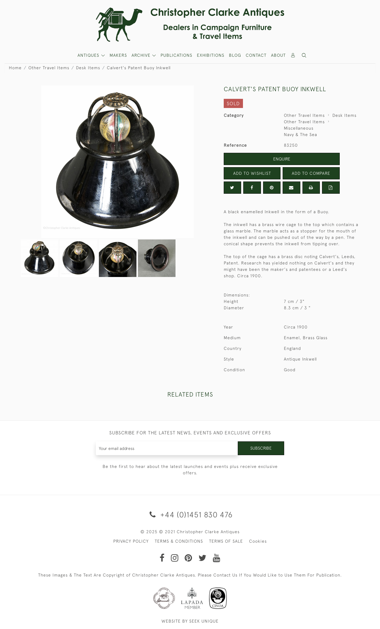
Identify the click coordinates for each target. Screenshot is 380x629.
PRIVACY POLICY (131, 541)
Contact (256, 55)
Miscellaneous (298, 128)
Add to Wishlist (252, 173)
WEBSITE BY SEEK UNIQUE (190, 621)
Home (15, 67)
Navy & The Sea (300, 134)
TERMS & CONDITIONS (179, 541)
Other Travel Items (48, 67)
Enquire (281, 158)
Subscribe (261, 448)
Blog (235, 55)
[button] (304, 55)
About (278, 55)
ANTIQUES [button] (89, 55)
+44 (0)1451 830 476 (190, 514)
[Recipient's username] (167, 448)
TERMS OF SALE (226, 541)
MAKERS (118, 55)
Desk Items (88, 67)
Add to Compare (311, 173)
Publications (176, 55)
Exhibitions (210, 55)
